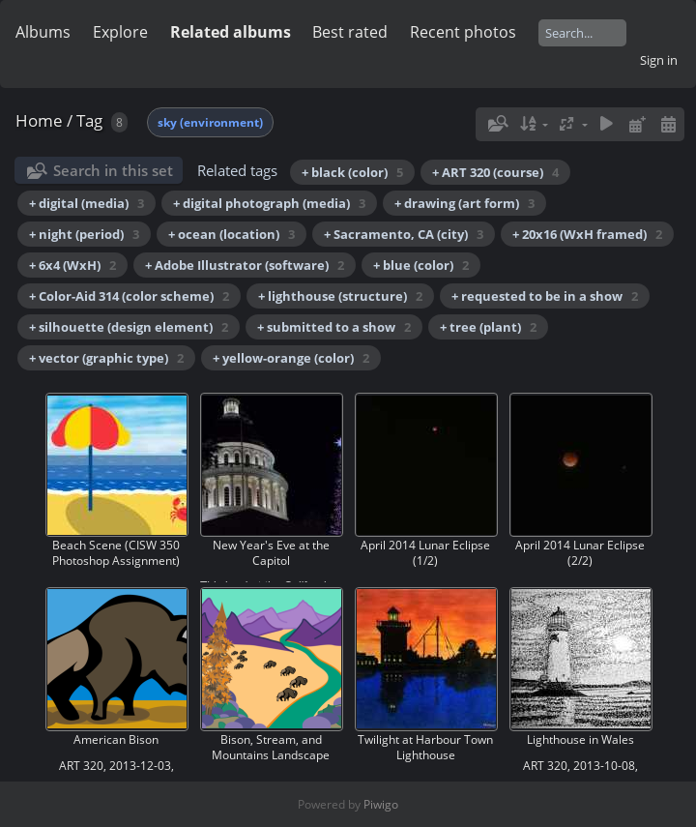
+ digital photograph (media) (269, 203)
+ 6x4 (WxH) (72, 265)
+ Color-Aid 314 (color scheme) (129, 296)
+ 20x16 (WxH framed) (587, 234)
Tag (89, 120)
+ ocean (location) (231, 234)
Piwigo (380, 804)
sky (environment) (210, 122)
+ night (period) (84, 234)
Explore (120, 32)
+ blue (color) (421, 265)
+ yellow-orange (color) (291, 358)
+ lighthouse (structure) (340, 296)
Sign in (659, 60)
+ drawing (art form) (464, 203)
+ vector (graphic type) (106, 358)
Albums (43, 32)
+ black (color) (352, 172)
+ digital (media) (86, 203)
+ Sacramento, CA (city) (403, 234)
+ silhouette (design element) (128, 327)
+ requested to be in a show (544, 296)
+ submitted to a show (334, 327)
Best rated (350, 32)
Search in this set (113, 170)
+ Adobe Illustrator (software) (244, 265)
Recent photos (463, 32)
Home (39, 120)
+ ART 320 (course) (495, 172)
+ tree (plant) (488, 327)
